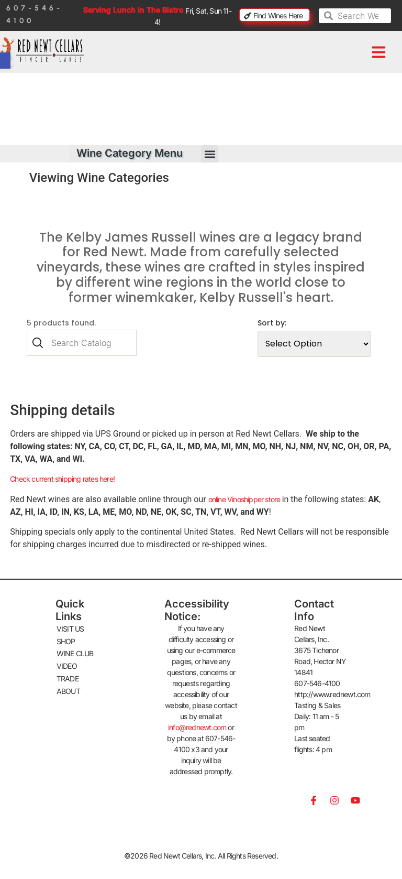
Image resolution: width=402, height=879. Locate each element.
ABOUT (68, 686)
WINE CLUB (75, 650)
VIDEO (67, 662)
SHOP (66, 638)
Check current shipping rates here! (62, 477)
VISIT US (70, 626)
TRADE (68, 674)
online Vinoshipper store (245, 497)
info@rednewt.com (197, 725)
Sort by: (277, 323)
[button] (378, 52)
